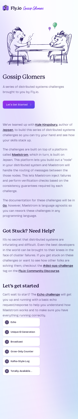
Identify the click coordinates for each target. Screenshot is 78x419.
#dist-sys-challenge (58, 266)
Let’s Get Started (17, 104)
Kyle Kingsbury (46, 125)
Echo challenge (48, 294)
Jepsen (8, 130)
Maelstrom (20, 155)
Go (5, 205)
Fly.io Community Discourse (39, 271)
